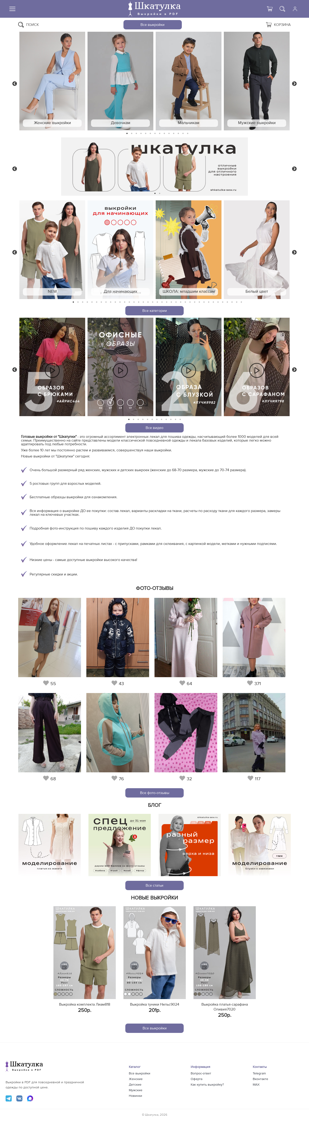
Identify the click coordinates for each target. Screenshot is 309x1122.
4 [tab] (141, 134)
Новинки (135, 1096)
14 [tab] (188, 134)
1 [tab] (127, 134)
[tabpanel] (52, 81)
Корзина (278, 25)
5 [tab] (145, 134)
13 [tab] (183, 134)
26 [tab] (190, 302)
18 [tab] (152, 302)
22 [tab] (171, 302)
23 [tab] (176, 302)
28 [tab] (199, 302)
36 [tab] (236, 302)
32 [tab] (218, 302)
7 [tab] (155, 134)
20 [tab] (162, 302)
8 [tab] (159, 134)
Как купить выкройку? (207, 1084)
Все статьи (154, 885)
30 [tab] (208, 302)
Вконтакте (260, 1079)
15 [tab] (138, 302)
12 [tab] (178, 134)
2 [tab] (131, 134)
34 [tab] (227, 302)
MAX (256, 1084)
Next (294, 83)
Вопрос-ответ (201, 1073)
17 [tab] (148, 302)
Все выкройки (152, 25)
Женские (136, 1079)
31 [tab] (213, 302)
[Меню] (12, 9)
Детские (135, 1084)
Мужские (135, 1090)
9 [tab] (164, 134)
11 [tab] (173, 134)
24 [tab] (180, 302)
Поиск (28, 25)
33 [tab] (222, 302)
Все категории (154, 311)
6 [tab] (150, 134)
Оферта (196, 1079)
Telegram (259, 1073)
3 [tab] (136, 134)
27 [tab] (194, 302)
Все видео (154, 428)
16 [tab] (143, 302)
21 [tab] (166, 302)
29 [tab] (204, 302)
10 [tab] (169, 134)
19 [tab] (157, 302)
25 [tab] (185, 302)
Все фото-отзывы (154, 793)
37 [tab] (241, 302)
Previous (14, 83)
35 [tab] (232, 302)
